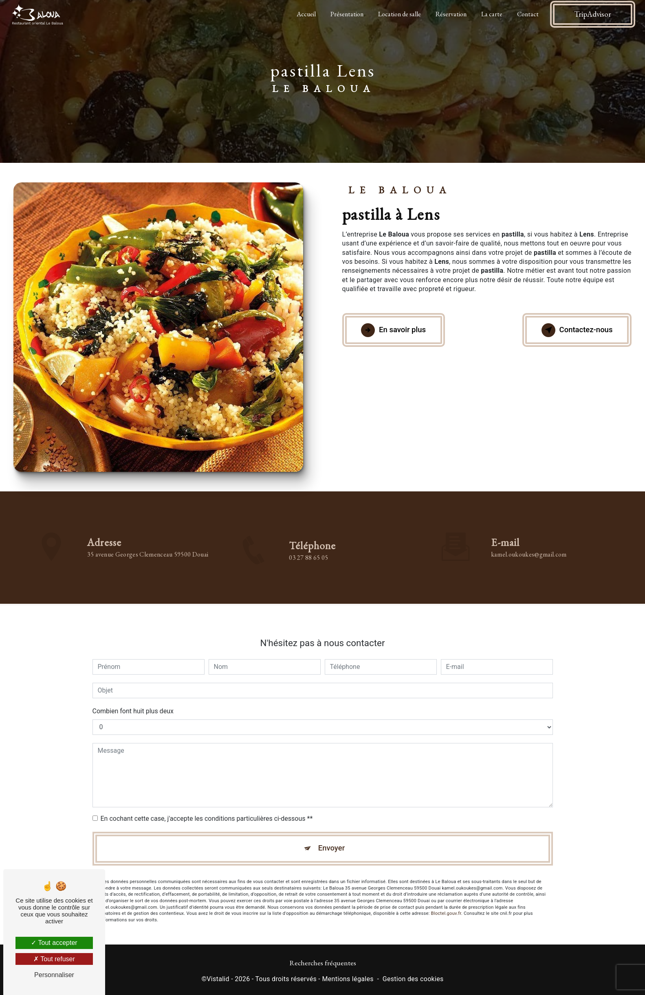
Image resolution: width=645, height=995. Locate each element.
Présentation (346, 14)
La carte (491, 14)
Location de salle (398, 14)
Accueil (305, 14)
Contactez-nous (574, 330)
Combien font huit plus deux (133, 702)
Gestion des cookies (413, 980)
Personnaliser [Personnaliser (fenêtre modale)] (54, 974)
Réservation (450, 14)
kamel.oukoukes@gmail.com (529, 545)
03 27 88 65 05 (308, 566)
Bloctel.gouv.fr (446, 906)
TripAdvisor (591, 14)
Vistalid (218, 980)
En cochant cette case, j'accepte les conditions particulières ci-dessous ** (207, 809)
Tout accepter (54, 942)
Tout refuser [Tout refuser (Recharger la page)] (54, 959)
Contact (527, 14)
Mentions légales (347, 980)
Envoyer (332, 840)
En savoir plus (396, 330)
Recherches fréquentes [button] (322, 964)
